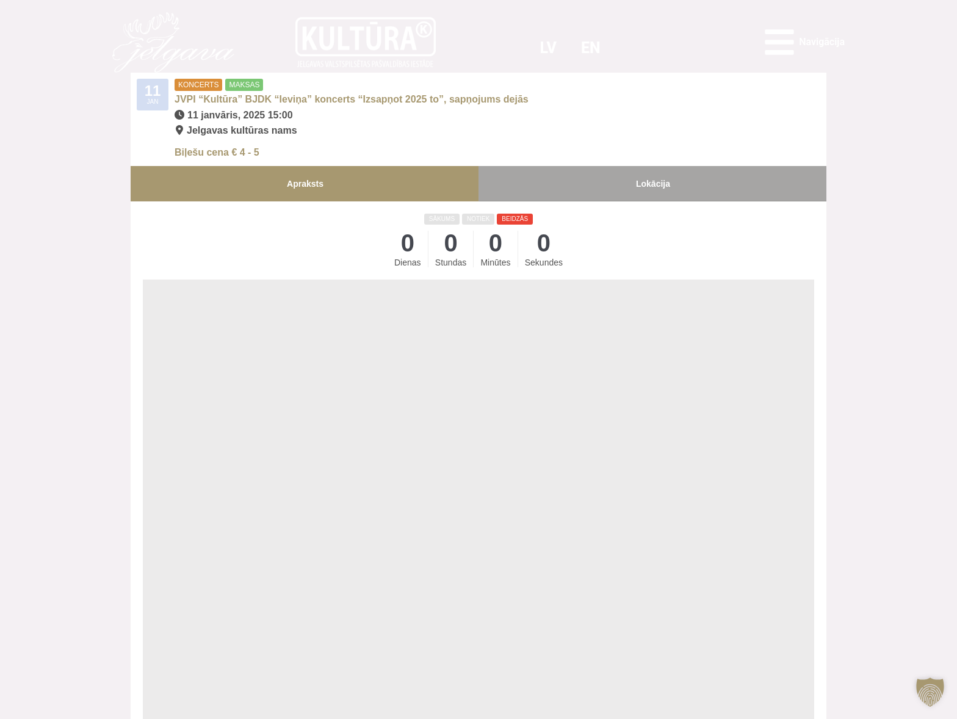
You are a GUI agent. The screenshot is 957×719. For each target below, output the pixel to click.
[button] (930, 692)
